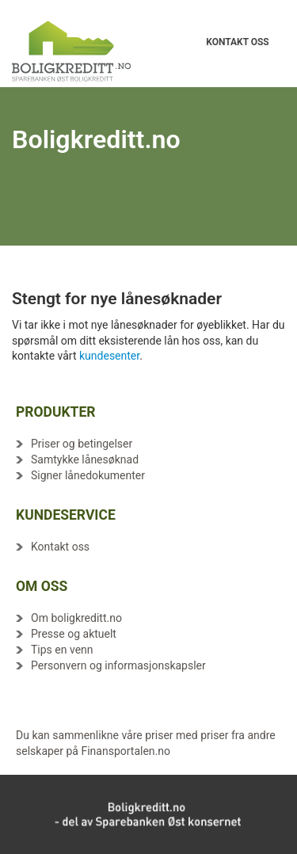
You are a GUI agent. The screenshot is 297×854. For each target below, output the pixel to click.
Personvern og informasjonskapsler (118, 665)
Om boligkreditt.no (76, 618)
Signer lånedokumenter (88, 475)
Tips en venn (62, 649)
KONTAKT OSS (237, 36)
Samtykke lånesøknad (85, 459)
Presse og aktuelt (73, 633)
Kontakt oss (60, 546)
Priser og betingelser (81, 443)
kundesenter (109, 355)
